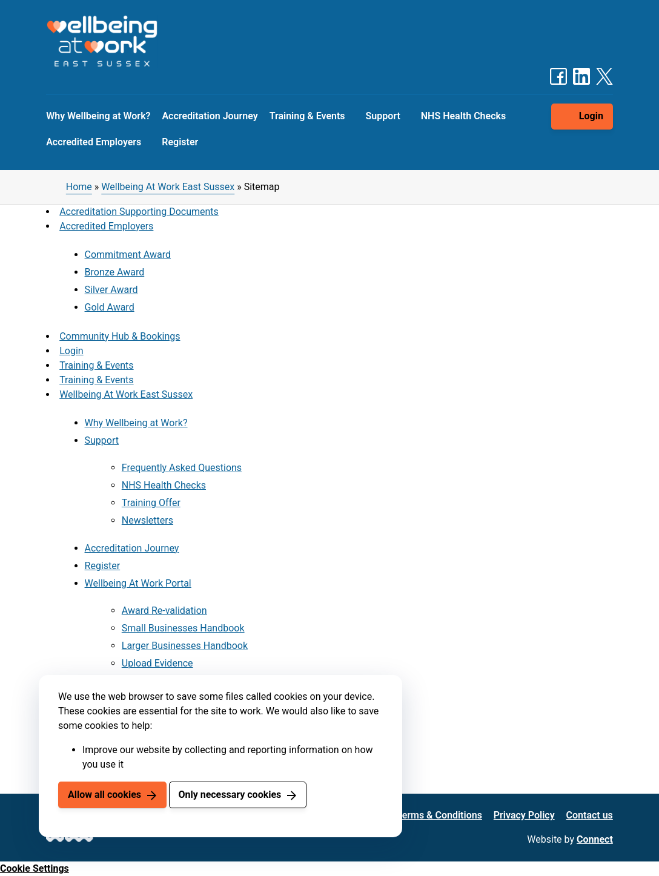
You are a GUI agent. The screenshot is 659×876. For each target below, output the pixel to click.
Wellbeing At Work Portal (138, 583)
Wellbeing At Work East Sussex (167, 187)
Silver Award (111, 289)
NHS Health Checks (463, 116)
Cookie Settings (34, 868)
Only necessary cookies (229, 794)
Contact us (589, 815)
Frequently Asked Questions (182, 467)
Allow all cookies (104, 794)
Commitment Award (128, 254)
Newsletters (147, 520)
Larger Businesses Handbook (185, 645)
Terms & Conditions (439, 815)
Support (383, 116)
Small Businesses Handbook (183, 628)
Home (79, 187)
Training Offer (151, 503)
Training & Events (307, 116)
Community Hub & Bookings (119, 336)
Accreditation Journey (209, 116)
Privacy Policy (524, 815)
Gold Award (109, 307)
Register (180, 142)
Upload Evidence (157, 663)
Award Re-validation (164, 610)
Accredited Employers (93, 142)
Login (591, 116)
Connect (595, 839)
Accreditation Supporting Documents (139, 211)
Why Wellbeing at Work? (98, 116)
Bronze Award (115, 272)
